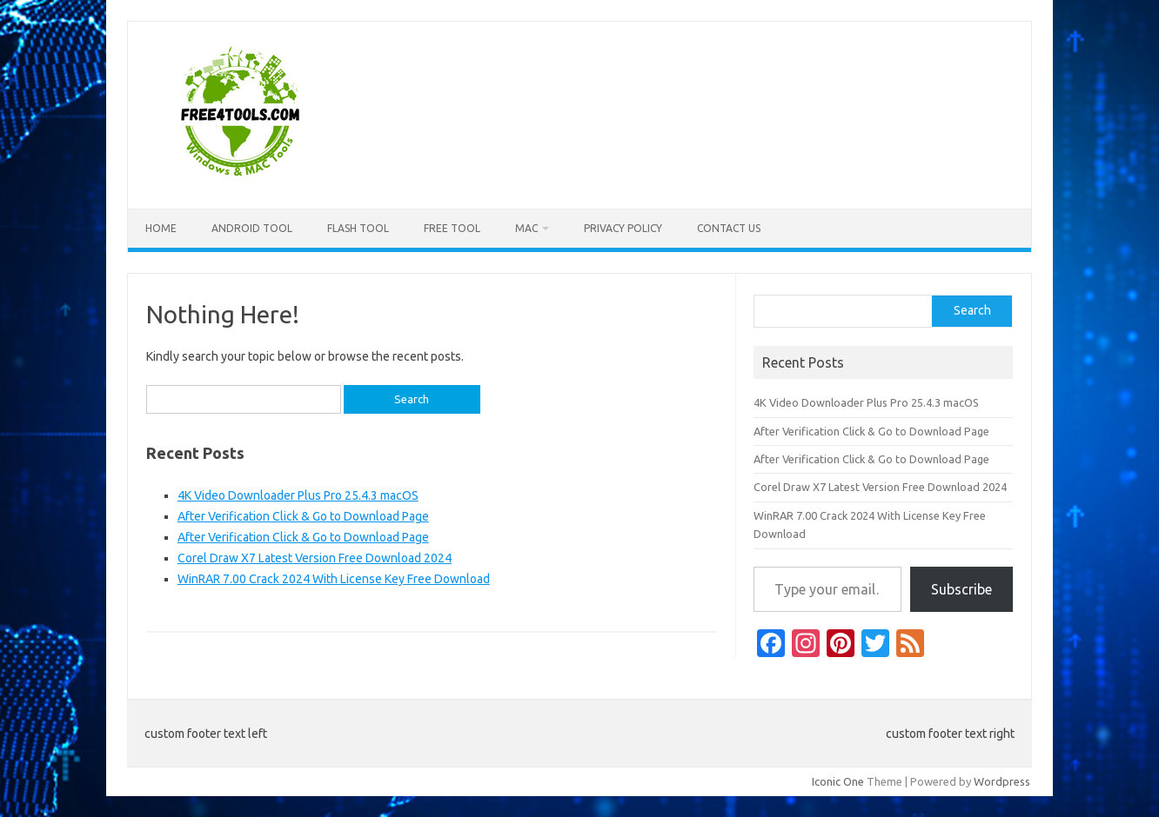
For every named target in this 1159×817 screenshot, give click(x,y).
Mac (526, 228)
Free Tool (452, 228)
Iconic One (838, 781)
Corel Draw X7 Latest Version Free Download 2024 (315, 558)
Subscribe (961, 589)
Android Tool (251, 228)
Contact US (728, 228)
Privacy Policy (623, 228)
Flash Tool (358, 228)
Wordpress (1002, 781)
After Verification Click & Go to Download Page (303, 516)
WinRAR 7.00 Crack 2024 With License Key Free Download (334, 579)
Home (161, 228)
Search (972, 310)
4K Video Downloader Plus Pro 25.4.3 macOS (298, 495)
